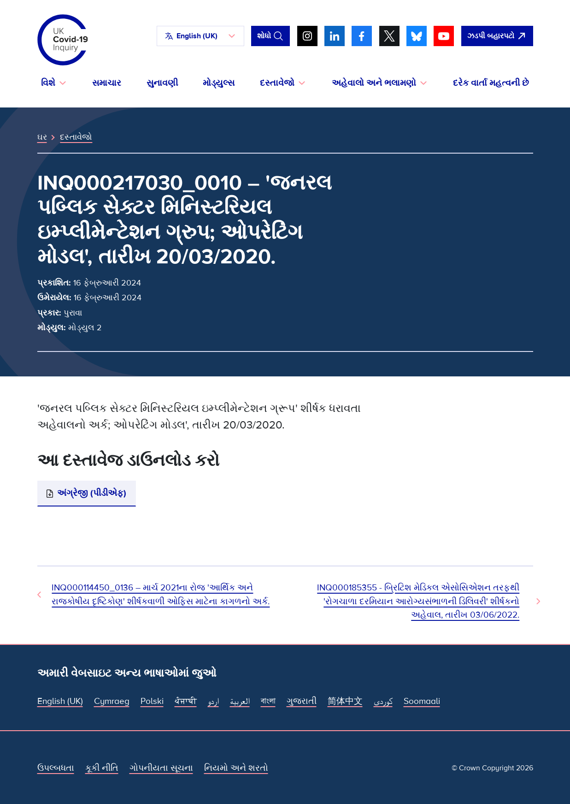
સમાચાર (106, 83)
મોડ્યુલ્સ (219, 83)
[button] (200, 36)
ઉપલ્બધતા (55, 768)
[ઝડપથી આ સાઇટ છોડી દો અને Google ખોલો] (497, 36)
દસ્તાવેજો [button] (277, 83)
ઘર (42, 137)
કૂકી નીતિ (101, 768)
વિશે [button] (48, 83)
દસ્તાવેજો (76, 137)
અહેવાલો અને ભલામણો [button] (374, 83)
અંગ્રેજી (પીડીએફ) (91, 493)
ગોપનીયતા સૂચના (161, 768)
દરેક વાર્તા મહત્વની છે (491, 83)
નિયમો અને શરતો (236, 768)
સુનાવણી (162, 83)
